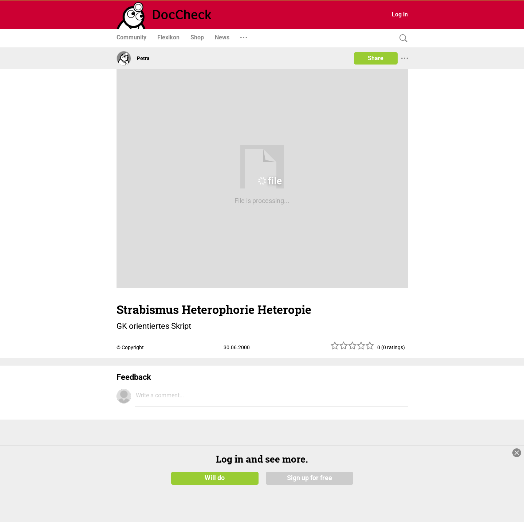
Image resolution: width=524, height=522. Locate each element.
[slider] (352, 348)
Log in (400, 14)
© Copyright (130, 347)
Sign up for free (309, 478)
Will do (215, 478)
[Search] (401, 38)
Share (375, 58)
